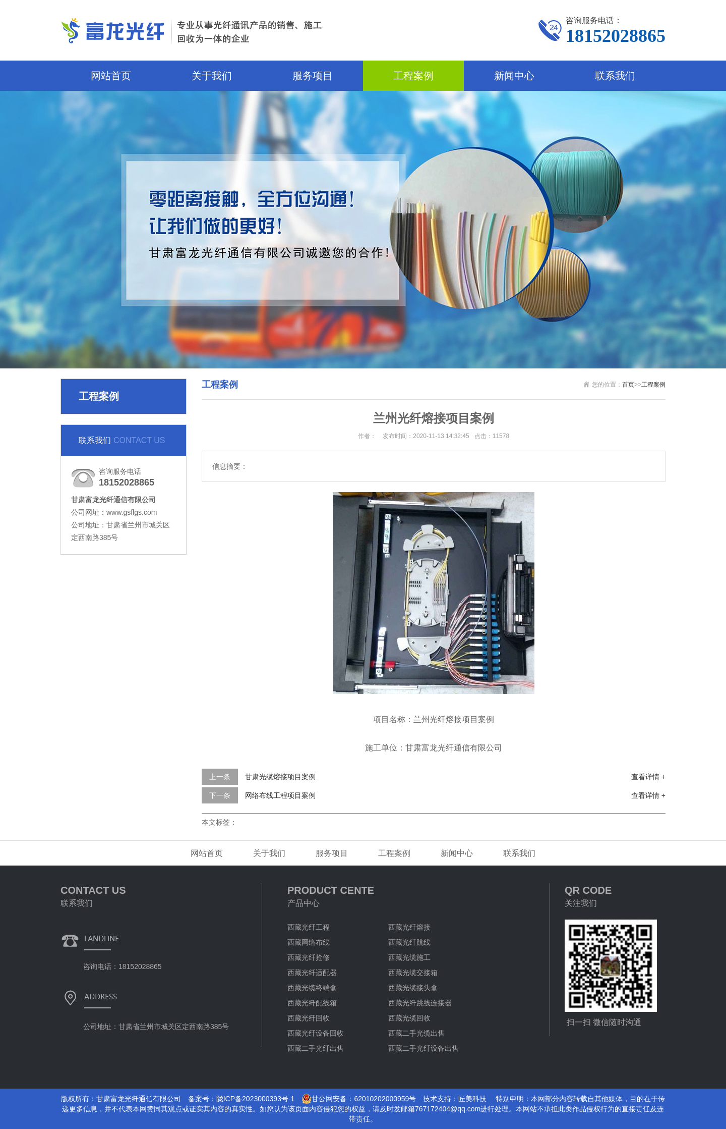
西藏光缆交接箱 (413, 973)
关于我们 (212, 75)
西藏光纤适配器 (312, 973)
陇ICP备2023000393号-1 (255, 1099)
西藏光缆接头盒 (413, 988)
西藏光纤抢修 (308, 957)
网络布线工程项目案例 (280, 795)
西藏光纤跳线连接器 (420, 1003)
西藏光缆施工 (409, 957)
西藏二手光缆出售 (416, 1033)
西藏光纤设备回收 (315, 1033)
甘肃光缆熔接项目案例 (280, 777)
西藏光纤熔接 (409, 927)
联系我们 (615, 75)
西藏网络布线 (308, 942)
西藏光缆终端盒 (312, 988)
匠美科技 (472, 1099)
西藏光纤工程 (308, 927)
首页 (628, 384)
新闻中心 (514, 75)
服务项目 (312, 75)
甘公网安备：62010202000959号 (358, 1099)
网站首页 (111, 75)
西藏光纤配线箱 (312, 1003)
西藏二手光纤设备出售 (423, 1048)
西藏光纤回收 (308, 1018)
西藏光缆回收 (409, 1018)
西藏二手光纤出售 (315, 1048)
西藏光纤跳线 (409, 942)
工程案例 (413, 75)
